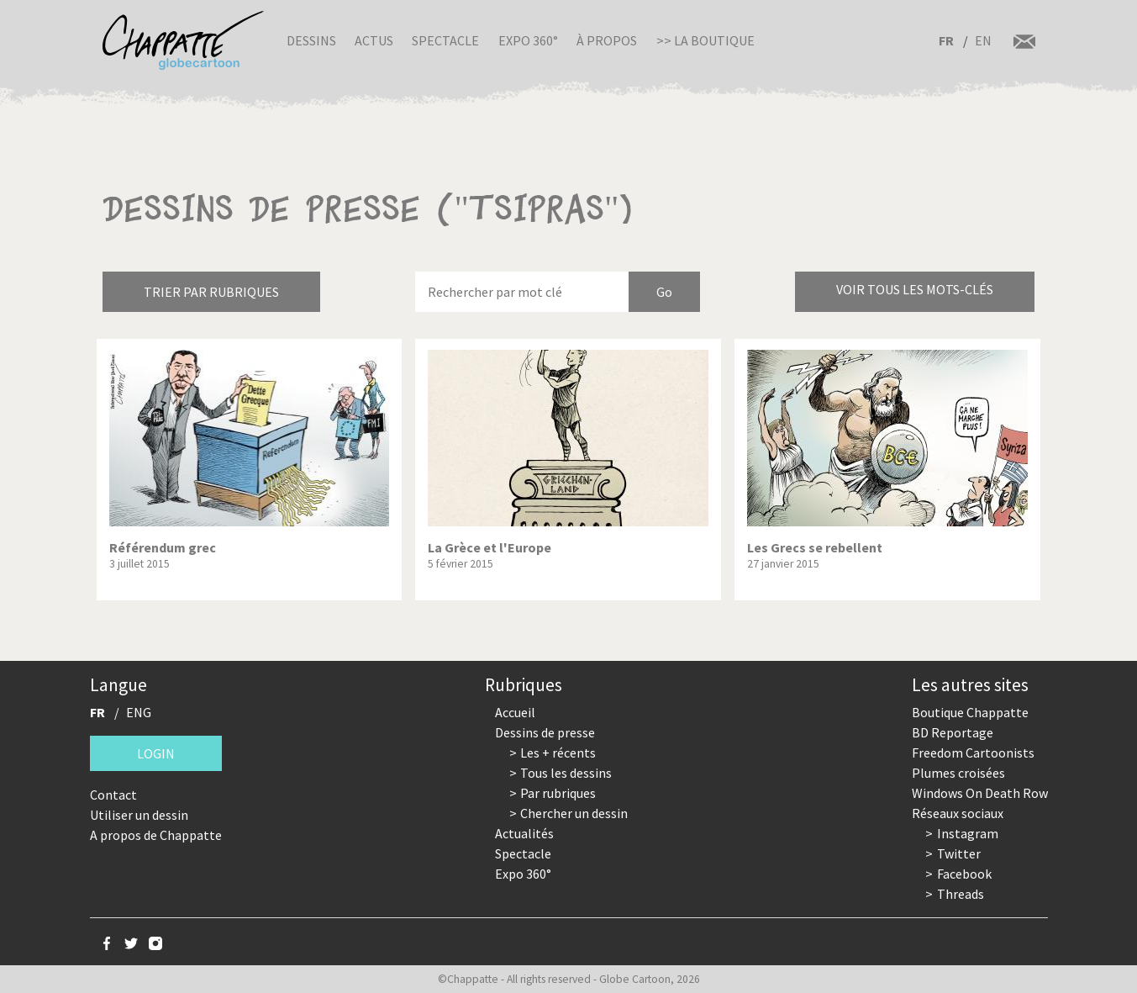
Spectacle (445, 40)
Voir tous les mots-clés (914, 289)
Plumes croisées (958, 772)
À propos (606, 40)
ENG (138, 712)
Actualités (524, 833)
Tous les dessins (566, 772)
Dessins (311, 40)
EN (983, 40)
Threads (960, 893)
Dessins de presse (545, 732)
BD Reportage (952, 732)
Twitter (959, 853)
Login (156, 753)
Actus (374, 40)
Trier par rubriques (211, 291)
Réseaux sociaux (957, 813)
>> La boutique (705, 40)
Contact (113, 794)
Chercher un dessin (574, 813)
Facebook (964, 873)
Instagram (967, 833)
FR (946, 40)
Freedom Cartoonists (973, 752)
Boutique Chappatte (970, 712)
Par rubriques (558, 792)
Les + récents (558, 752)
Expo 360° (528, 40)
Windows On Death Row (980, 792)
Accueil (515, 712)
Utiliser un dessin (139, 814)
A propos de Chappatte (156, 835)
